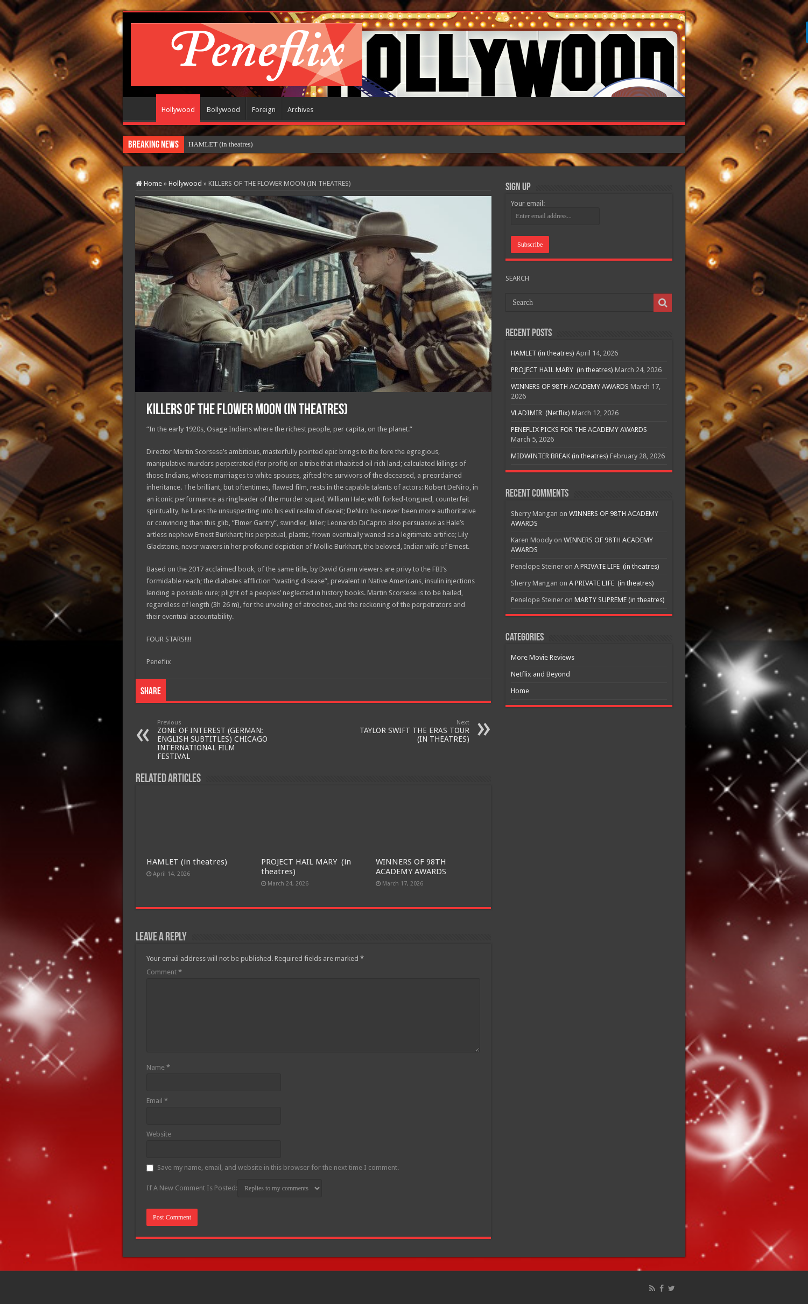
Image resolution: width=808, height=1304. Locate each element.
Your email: (528, 203)
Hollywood (178, 110)
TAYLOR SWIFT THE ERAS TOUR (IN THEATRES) (414, 731)
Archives (300, 110)
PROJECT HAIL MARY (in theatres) (562, 370)
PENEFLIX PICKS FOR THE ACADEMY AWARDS (579, 430)
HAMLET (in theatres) (220, 144)
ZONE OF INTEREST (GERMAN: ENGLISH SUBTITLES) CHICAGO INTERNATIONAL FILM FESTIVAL (212, 740)
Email (157, 1101)
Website (158, 1134)
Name (158, 1067)
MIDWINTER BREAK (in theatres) (559, 456)
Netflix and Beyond (540, 674)
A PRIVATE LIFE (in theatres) (616, 566)
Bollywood (223, 110)
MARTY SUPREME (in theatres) (619, 600)
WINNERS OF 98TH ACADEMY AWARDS (411, 866)
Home (142, 108)
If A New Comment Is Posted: (234, 1188)
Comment (164, 972)
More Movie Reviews (542, 657)
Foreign (264, 110)
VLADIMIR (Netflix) (540, 413)
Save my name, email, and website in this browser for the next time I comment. (278, 1167)
